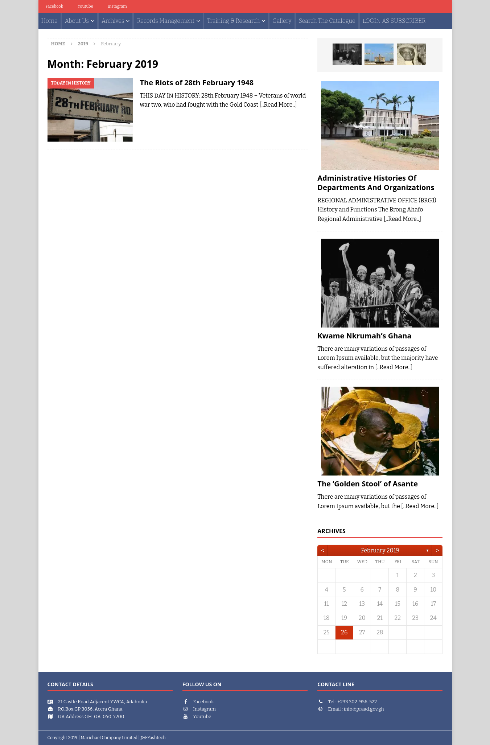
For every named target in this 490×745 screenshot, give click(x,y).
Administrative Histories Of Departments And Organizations (375, 182)
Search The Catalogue (327, 20)
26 (344, 632)
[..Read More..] (278, 104)
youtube (85, 6)
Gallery (281, 20)
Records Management (165, 20)
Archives (113, 20)
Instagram (117, 6)
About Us (77, 20)
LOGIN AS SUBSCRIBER (394, 20)
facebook (54, 6)
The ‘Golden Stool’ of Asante (367, 484)
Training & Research (233, 20)
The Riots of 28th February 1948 (197, 82)
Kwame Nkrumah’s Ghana (364, 336)
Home (49, 20)
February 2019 (380, 550)
